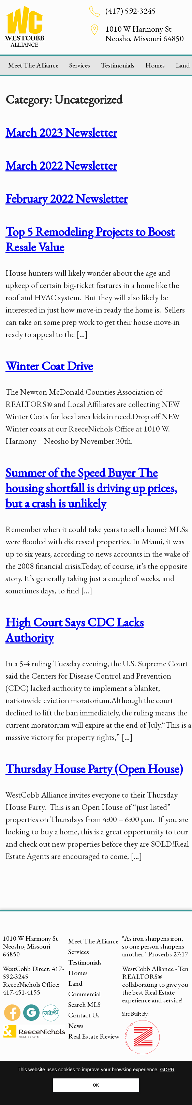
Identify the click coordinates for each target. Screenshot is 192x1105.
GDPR (167, 1069)
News (76, 1025)
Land (75, 983)
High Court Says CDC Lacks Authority (74, 630)
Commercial (84, 993)
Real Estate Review (93, 1036)
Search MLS (84, 1004)
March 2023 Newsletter (61, 132)
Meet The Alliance (33, 65)
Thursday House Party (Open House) (94, 769)
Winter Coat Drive (49, 366)
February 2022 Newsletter (66, 199)
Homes (155, 65)
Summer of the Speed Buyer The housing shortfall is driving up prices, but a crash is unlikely (91, 488)
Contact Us (84, 1015)
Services (79, 65)
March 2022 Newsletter (61, 165)
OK (96, 1085)
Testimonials (117, 65)
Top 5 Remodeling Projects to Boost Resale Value (90, 239)
